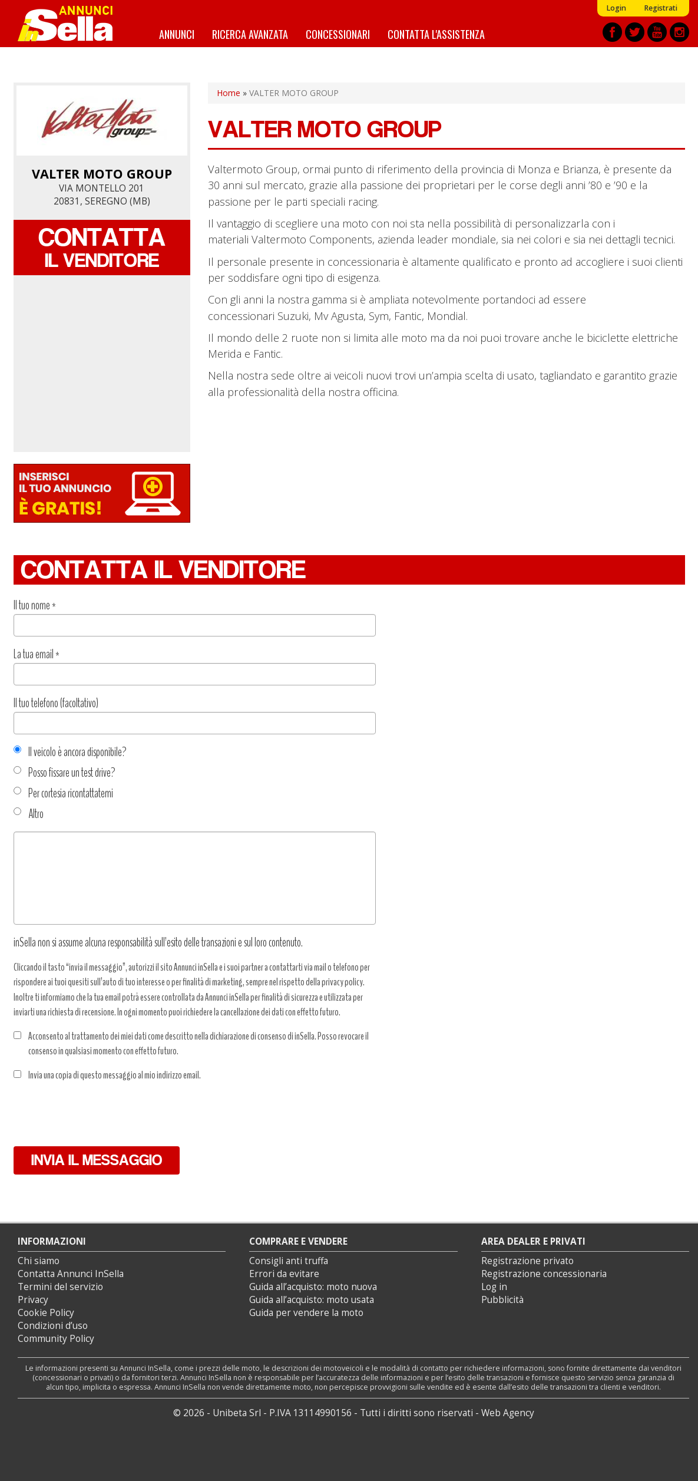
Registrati (660, 8)
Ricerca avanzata (250, 34)
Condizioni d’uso (53, 1326)
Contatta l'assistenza (436, 34)
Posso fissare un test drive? (64, 772)
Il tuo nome (35, 605)
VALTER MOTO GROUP (102, 173)
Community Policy (56, 1338)
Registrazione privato (527, 1261)
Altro (29, 814)
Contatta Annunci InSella (71, 1274)
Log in (494, 1287)
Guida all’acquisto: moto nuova (313, 1287)
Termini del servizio (60, 1287)
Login (616, 8)
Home (228, 92)
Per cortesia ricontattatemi (63, 793)
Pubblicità (502, 1300)
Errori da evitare (284, 1274)
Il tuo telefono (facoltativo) (56, 703)
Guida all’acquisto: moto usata (311, 1300)
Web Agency (507, 1413)
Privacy (33, 1300)
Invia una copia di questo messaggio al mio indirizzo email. (107, 1075)
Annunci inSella (72, 23)
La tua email (36, 654)
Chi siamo (38, 1261)
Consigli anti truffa (288, 1261)
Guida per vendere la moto (306, 1313)
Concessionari (338, 34)
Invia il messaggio (96, 1160)
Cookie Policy (46, 1313)
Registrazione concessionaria (544, 1274)
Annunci (176, 34)
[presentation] (103, 1114)
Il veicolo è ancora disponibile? (70, 752)
